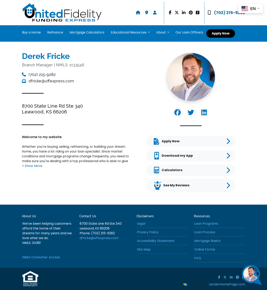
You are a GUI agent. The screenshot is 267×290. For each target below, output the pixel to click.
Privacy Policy (148, 232)
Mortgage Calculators (87, 32)
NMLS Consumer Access (41, 257)
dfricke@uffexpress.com (48, 81)
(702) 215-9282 (226, 12)
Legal (141, 223)
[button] (32, 166)
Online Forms (204, 249)
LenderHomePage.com (227, 284)
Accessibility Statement (156, 240)
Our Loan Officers (189, 32)
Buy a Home (31, 32)
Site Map (144, 249)
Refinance (55, 32)
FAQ (197, 258)
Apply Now (221, 33)
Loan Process (204, 232)
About (161, 32)
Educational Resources (129, 32)
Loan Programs (206, 223)
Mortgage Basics (207, 240)
